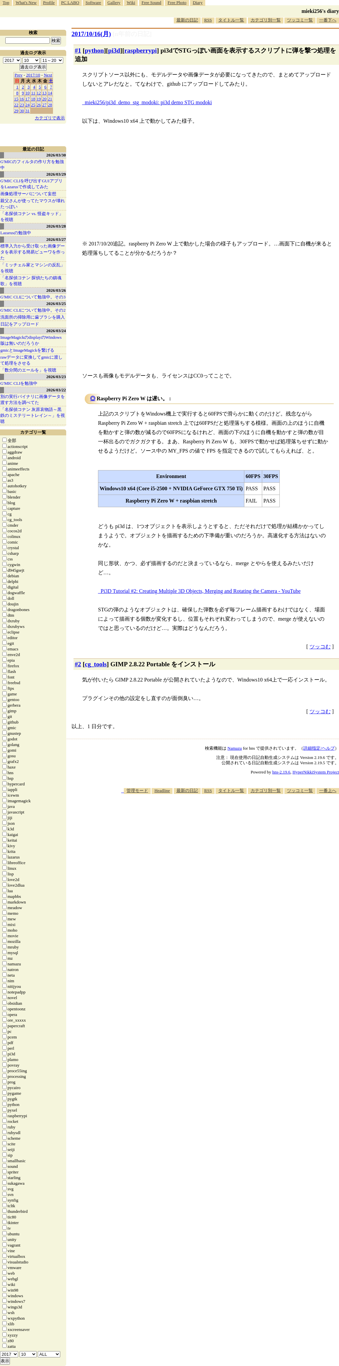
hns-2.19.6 (281, 772)
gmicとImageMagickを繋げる (27, 350)
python (94, 50)
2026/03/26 (56, 290)
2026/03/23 (56, 376)
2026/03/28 (56, 226)
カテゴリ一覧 (33, 432)
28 (50, 104)
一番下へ (327, 20)
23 (22, 104)
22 (16, 104)
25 (33, 104)
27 (44, 104)
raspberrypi (140, 50)
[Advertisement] (218, 814)
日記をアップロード (19, 324)
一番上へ (327, 790)
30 (22, 110)
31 (27, 110)
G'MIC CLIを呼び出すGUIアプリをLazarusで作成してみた (31, 183)
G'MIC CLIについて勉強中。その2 (33, 310)
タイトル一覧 (231, 20)
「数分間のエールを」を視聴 (28, 370)
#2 (78, 664)
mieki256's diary (320, 11)
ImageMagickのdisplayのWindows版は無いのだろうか (31, 340)
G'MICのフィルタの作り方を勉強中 (32, 164)
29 (16, 110)
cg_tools (96, 664)
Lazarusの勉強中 (15, 232)
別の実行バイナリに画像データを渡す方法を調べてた (32, 399)
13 (44, 92)
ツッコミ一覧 (300, 20)
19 (39, 98)
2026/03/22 (56, 389)
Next (48, 74)
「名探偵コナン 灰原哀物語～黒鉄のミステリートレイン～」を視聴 (32, 415)
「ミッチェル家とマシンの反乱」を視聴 (32, 267)
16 (22, 98)
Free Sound (152, 2)
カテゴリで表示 (50, 117)
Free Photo (177, 2)
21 (50, 98)
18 (33, 98)
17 (27, 98)
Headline (162, 790)
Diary (198, 2)
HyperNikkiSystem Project (316, 772)
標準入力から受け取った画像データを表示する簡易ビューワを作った (32, 251)
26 (39, 104)
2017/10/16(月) (91, 33)
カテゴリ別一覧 (266, 20)
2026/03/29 (56, 174)
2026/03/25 (56, 303)
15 (16, 98)
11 (33, 92)
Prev (19, 74)
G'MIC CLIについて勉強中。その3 (33, 296)
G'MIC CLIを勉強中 (18, 383)
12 (39, 92)
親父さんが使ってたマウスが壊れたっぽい (32, 203)
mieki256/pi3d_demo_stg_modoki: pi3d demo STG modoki (148, 102)
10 (27, 92)
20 (44, 98)
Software (93, 2)
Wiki (131, 2)
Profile (49, 2)
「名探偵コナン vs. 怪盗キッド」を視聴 (31, 216)
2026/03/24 (56, 330)
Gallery (114, 2)
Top (6, 2)
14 (50, 92)
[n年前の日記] (132, 33)
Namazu (234, 748)
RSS (208, 20)
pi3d (114, 50)
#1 (78, 50)
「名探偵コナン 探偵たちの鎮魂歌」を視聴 (31, 280)
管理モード (137, 790)
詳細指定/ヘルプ (319, 748)
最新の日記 (187, 20)
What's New (26, 2)
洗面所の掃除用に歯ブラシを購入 (32, 317)
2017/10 (33, 74)
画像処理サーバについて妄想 (28, 193)
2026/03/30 (56, 155)
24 (27, 104)
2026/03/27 (56, 239)
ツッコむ (320, 646)
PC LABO (70, 2)
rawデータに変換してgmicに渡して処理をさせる (31, 360)
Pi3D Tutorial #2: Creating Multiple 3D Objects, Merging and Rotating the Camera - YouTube (201, 591)
